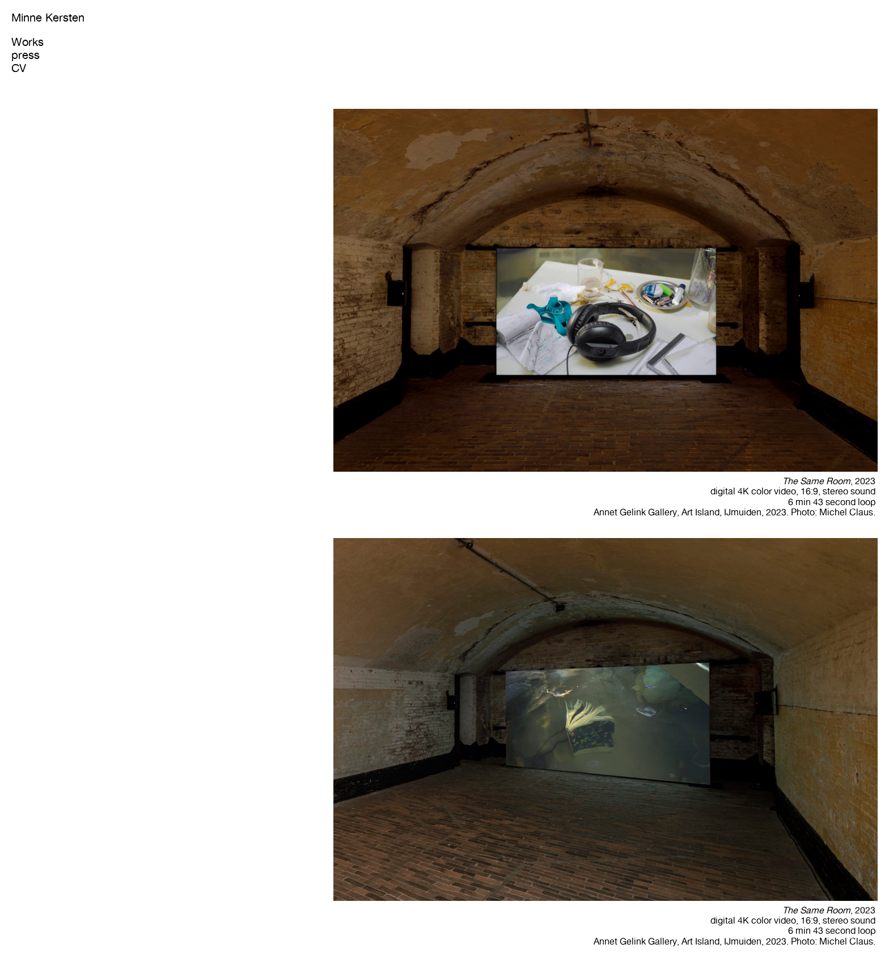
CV (18, 68)
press (25, 55)
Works (27, 42)
